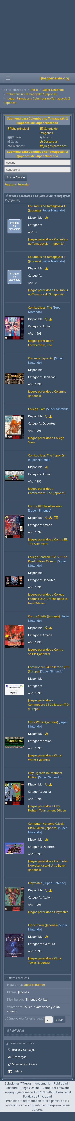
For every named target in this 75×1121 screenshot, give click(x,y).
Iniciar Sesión (16, 177)
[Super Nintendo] (53, 210)
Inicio (34, 90)
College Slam (37, 409)
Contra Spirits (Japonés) (44, 616)
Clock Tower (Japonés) (43, 925)
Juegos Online (30, 1088)
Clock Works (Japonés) (43, 722)
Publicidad (61, 1083)
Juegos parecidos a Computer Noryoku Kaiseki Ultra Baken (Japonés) (48, 865)
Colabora (11, 1088)
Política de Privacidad (37, 1096)
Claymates (35, 883)
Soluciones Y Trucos (18, 1083)
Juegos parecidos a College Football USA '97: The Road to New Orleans (48, 598)
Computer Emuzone (56, 1088)
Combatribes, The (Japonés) (46, 455)
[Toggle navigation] (8, 78)
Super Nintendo (53, 90)
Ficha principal (19, 129)
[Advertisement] (36, 36)
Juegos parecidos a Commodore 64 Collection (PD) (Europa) (48, 704)
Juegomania (43, 1083)
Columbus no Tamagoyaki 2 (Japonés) (32, 94)
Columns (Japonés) (40, 358)
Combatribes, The (40, 308)
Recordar (23, 184)
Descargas (51, 142)
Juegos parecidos (55, 146)
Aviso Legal (63, 1092)
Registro (10, 184)
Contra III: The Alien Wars (45, 506)
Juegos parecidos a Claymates (48, 912)
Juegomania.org (55, 78)
